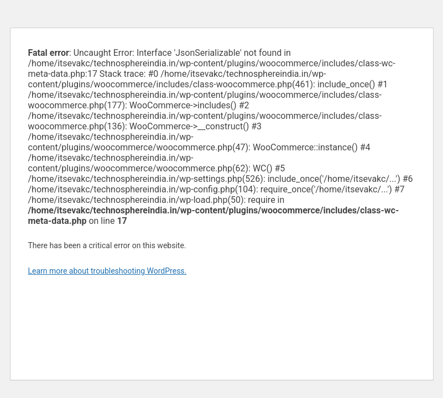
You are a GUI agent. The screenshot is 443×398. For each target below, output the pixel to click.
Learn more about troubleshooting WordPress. (107, 270)
